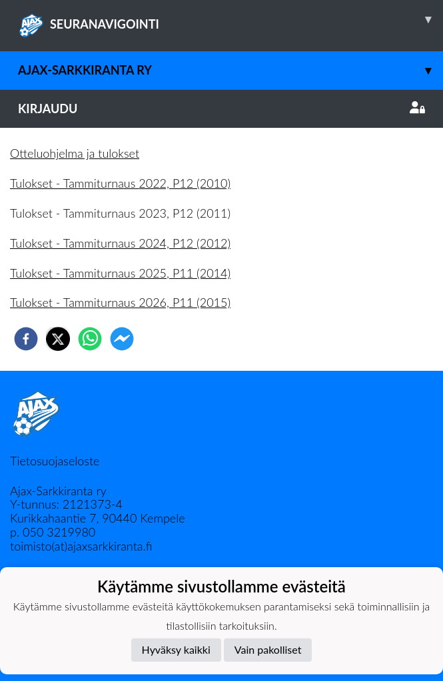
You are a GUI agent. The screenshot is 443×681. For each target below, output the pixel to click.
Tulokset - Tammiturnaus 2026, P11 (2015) (120, 302)
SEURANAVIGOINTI (230, 19)
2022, (156, 183)
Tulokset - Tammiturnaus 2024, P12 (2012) (120, 243)
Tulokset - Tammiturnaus (74, 183)
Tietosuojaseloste (54, 460)
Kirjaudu (221, 108)
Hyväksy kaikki (176, 649)
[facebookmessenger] (122, 339)
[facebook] (26, 339)
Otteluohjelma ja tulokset (74, 153)
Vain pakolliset (268, 649)
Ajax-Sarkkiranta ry (230, 70)
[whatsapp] (90, 339)
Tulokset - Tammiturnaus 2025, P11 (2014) (120, 273)
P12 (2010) (201, 183)
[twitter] (58, 339)
